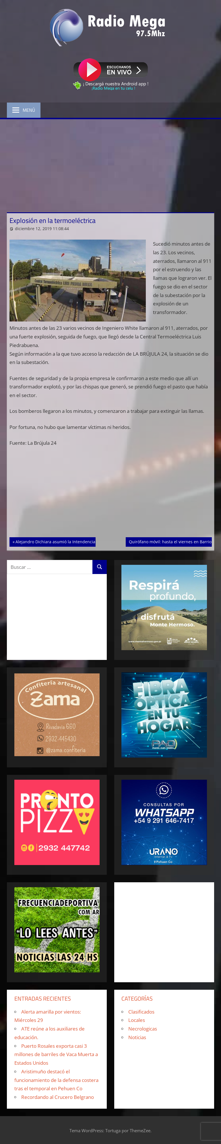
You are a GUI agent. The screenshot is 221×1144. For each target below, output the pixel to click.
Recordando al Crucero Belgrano (57, 1097)
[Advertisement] (110, 162)
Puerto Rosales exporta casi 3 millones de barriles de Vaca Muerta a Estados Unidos (56, 1054)
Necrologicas (142, 1028)
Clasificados (141, 1011)
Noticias (137, 1037)
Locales (136, 1020)
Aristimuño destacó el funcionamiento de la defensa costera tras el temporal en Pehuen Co (56, 1080)
